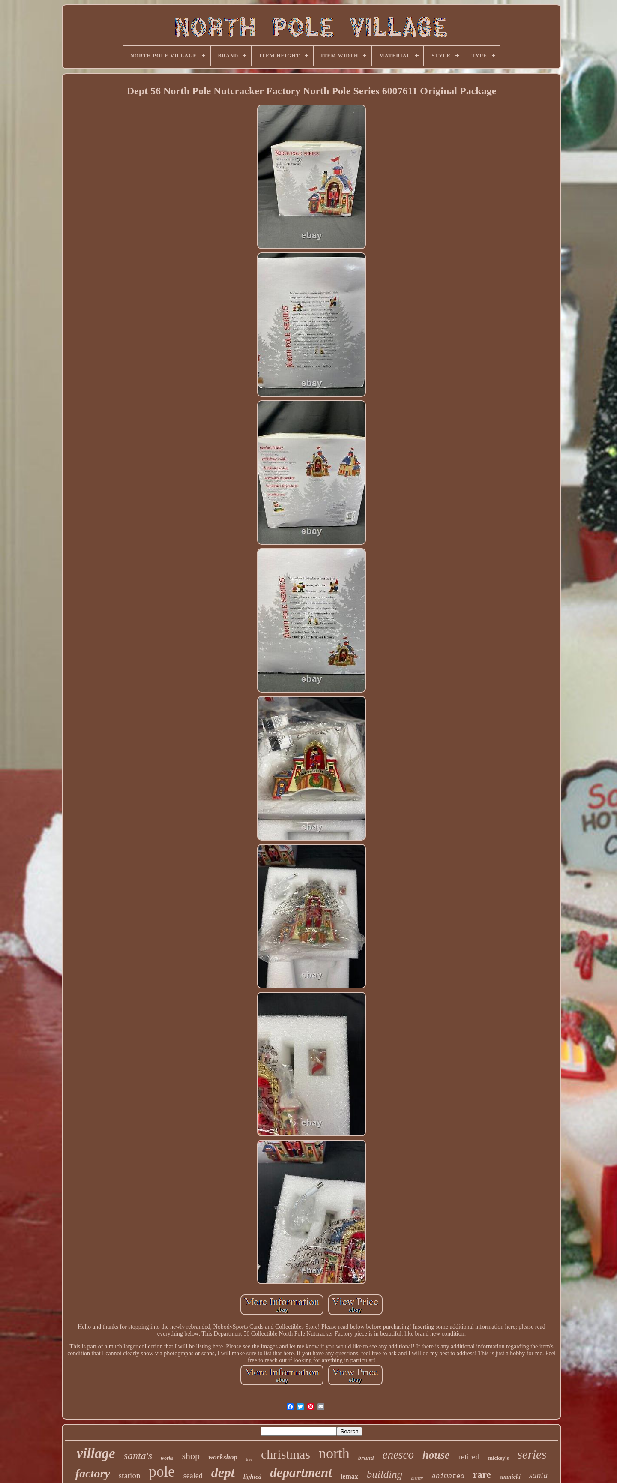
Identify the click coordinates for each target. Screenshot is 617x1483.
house (436, 1455)
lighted (252, 1476)
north (334, 1453)
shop (191, 1455)
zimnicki (510, 1477)
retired (469, 1456)
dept (223, 1472)
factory (92, 1473)
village (96, 1453)
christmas (285, 1454)
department (301, 1472)
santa (538, 1475)
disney (417, 1477)
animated (447, 1476)
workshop (222, 1457)
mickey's (498, 1458)
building (384, 1474)
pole (161, 1471)
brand (366, 1457)
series (532, 1454)
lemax (349, 1476)
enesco (398, 1454)
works (167, 1458)
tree (249, 1459)
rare (482, 1474)
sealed (193, 1475)
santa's (138, 1455)
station (130, 1475)
